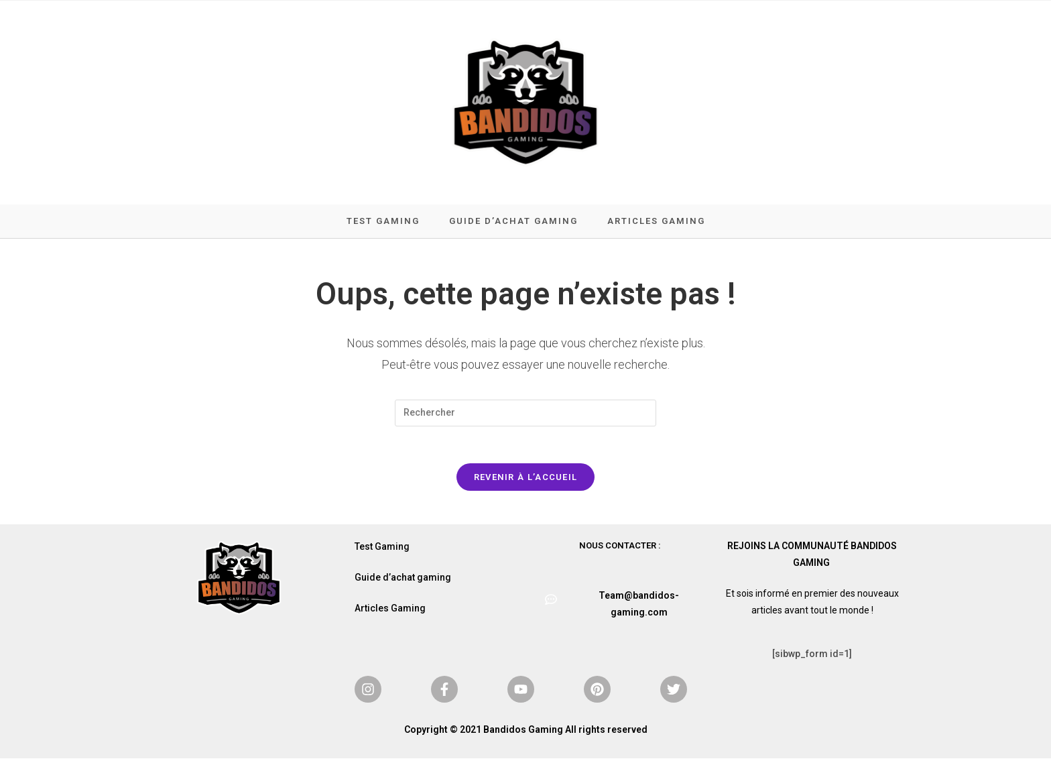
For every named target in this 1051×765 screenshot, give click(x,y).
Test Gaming (382, 553)
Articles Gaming (390, 614)
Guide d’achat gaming (403, 584)
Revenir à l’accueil (526, 484)
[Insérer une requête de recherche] (525, 416)
